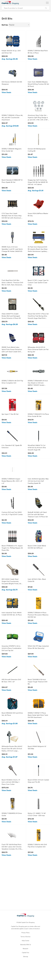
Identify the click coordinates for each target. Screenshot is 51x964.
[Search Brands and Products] (46, 8)
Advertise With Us (25, 945)
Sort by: (5, 25)
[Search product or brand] (25, 8)
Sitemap (25, 956)
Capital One (25, 952)
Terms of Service (25, 937)
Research (25, 948)
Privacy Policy (25, 933)
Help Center (25, 941)
